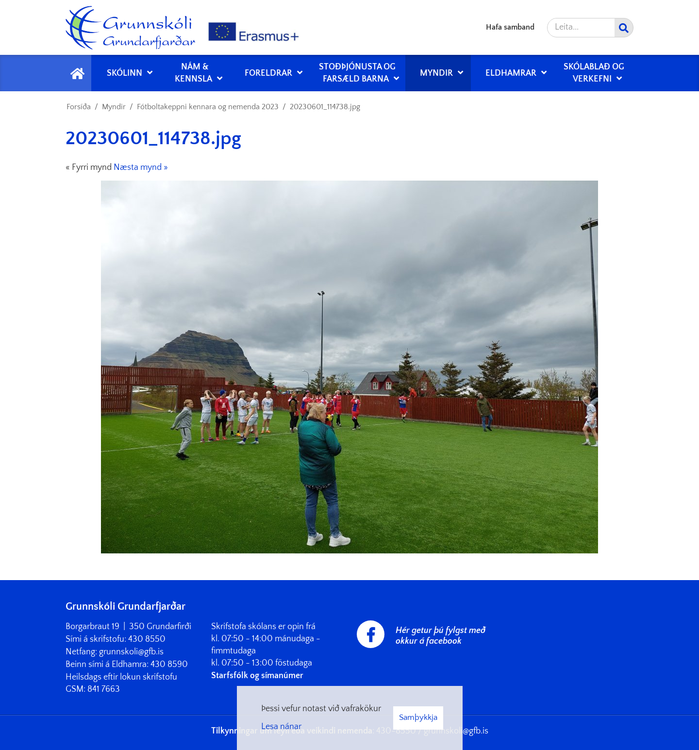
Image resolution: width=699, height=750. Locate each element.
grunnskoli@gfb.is (131, 652)
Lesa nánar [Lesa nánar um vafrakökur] (281, 727)
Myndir (114, 106)
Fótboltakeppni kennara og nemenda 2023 (208, 106)
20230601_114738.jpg (325, 106)
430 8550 (147, 639)
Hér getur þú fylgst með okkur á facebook (440, 636)
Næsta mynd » (141, 167)
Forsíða (79, 106)
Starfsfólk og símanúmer (257, 676)
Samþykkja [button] (418, 717)
